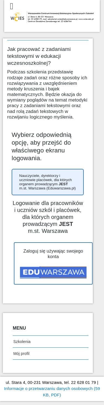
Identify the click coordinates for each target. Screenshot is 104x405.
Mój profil (21, 353)
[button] (48, 182)
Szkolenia (22, 341)
